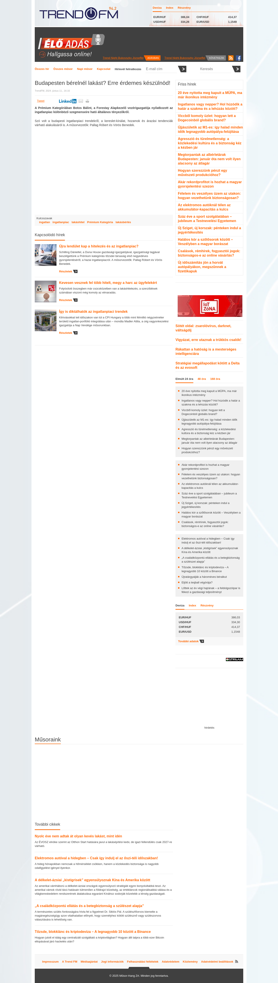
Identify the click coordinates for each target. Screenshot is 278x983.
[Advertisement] (209, 699)
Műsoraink (48, 739)
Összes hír (42, 69)
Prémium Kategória (100, 222)
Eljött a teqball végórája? (197, 582)
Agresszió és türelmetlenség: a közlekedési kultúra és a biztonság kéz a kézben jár (210, 143)
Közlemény (190, 961)
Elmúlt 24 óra (184, 378)
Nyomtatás (87, 101)
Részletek (65, 271)
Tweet (41, 100)
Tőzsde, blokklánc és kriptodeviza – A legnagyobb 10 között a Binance (93, 932)
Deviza (157, 7)
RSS (230, 58)
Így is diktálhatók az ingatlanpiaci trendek (93, 311)
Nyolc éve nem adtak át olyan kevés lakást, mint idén (78, 836)
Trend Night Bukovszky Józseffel (123, 57)
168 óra (215, 378)
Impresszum (50, 961)
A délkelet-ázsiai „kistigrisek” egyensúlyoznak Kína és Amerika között (92, 880)
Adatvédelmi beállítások (217, 961)
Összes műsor (63, 69)
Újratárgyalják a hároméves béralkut (204, 576)
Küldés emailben (81, 101)
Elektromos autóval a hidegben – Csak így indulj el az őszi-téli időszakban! (96, 858)
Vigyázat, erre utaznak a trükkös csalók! (208, 340)
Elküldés (182, 69)
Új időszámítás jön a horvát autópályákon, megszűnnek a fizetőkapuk (202, 267)
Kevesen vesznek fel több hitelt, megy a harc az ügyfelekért (108, 283)
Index (169, 7)
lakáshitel (78, 222)
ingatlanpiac (61, 222)
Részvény (184, 7)
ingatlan (44, 222)
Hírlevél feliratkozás (128, 69)
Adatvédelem (170, 961)
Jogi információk (112, 961)
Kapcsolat (103, 69)
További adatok (188, 641)
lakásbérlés (123, 222)
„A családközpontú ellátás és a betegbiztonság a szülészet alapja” (89, 906)
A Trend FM (69, 961)
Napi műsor (85, 69)
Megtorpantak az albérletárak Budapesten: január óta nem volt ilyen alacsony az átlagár (209, 159)
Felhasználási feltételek (143, 961)
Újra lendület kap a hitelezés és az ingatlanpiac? (98, 246)
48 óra (202, 378)
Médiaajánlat (89, 961)
